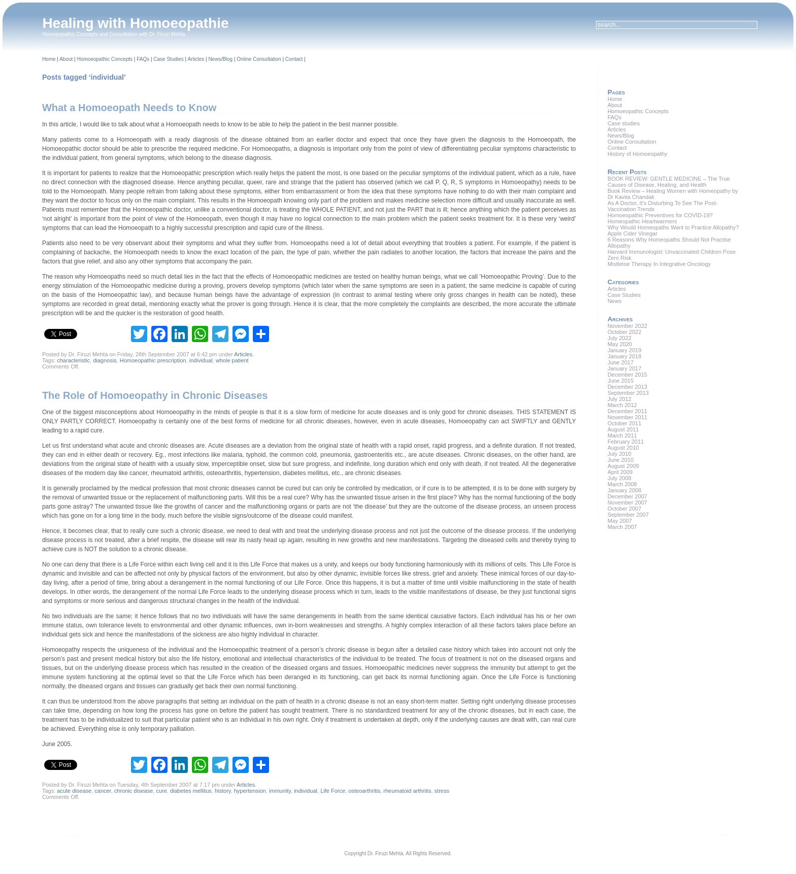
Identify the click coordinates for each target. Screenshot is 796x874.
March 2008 (622, 484)
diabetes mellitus (191, 791)
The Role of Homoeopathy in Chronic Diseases (155, 395)
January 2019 (625, 350)
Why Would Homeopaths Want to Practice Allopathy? (673, 227)
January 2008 (625, 490)
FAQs (143, 59)
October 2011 (625, 423)
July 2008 (620, 478)
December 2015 (627, 375)
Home (49, 59)
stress (442, 791)
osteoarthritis (364, 791)
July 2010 (620, 454)
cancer (102, 791)
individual (201, 360)
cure (161, 791)
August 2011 (623, 429)
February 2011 (626, 442)
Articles (195, 59)
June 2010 (621, 460)
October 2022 (625, 332)
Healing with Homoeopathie (135, 23)
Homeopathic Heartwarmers (642, 221)
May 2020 (620, 344)
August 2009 (623, 466)
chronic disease (133, 791)
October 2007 (625, 509)
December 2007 (627, 496)
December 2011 (627, 411)
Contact (294, 59)
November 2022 (627, 326)
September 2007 (628, 515)
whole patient (232, 360)
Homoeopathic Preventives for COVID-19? (660, 215)
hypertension (250, 791)
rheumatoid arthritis (407, 791)
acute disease (74, 791)
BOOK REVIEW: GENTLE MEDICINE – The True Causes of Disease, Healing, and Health (669, 182)
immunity (280, 791)
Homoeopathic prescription (153, 360)
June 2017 (621, 362)
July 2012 (620, 399)
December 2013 (627, 387)
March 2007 (622, 527)
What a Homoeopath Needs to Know (129, 107)
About (66, 59)
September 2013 (628, 393)
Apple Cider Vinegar (632, 233)
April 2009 (620, 472)
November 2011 (627, 417)
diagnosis (104, 360)
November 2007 (627, 502)
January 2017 (625, 368)
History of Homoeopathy (638, 154)
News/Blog (220, 59)
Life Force (332, 791)
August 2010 (623, 448)
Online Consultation (259, 59)
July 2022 (620, 338)
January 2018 (625, 356)
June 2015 (621, 381)
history (223, 791)
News (615, 301)
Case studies (624, 123)
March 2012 (622, 405)
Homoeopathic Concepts (104, 59)
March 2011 (622, 435)
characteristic (73, 360)
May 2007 (620, 521)
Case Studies (168, 59)
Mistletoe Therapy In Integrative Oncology (659, 264)
